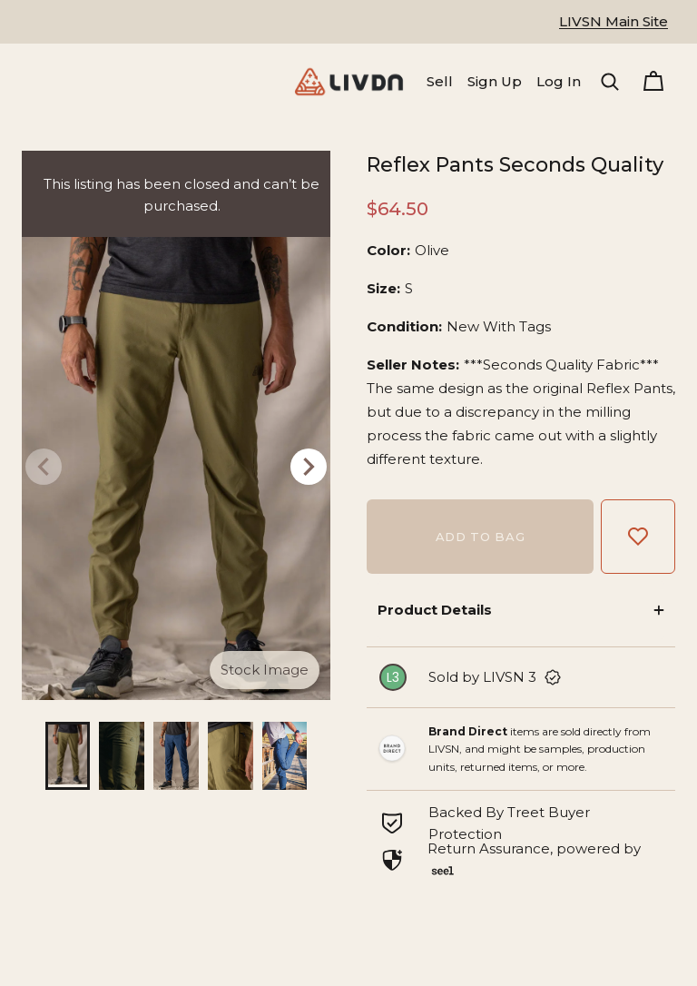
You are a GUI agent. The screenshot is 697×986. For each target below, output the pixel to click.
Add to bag (480, 536)
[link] (521, 677)
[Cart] (653, 82)
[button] (609, 81)
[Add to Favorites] (638, 536)
